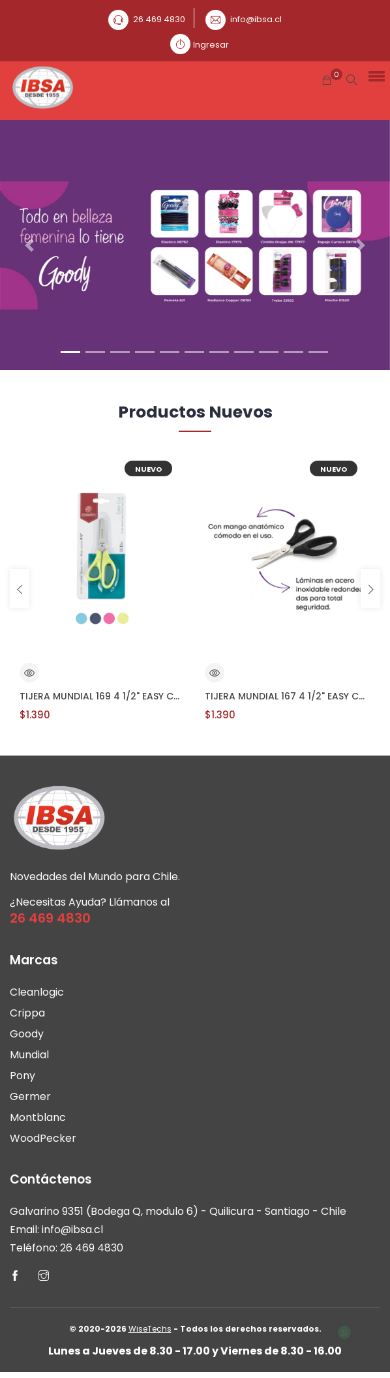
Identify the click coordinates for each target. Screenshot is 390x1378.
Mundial (29, 1057)
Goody (27, 1037)
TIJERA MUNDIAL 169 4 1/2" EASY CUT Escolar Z (102, 696)
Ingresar (211, 44)
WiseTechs (150, 1334)
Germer (30, 1099)
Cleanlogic (37, 995)
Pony (22, 1078)
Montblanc (38, 1120)
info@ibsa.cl (256, 19)
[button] (374, 75)
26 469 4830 (159, 19)
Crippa (27, 1016)
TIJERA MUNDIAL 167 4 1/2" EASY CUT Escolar (287, 696)
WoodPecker (43, 1141)
